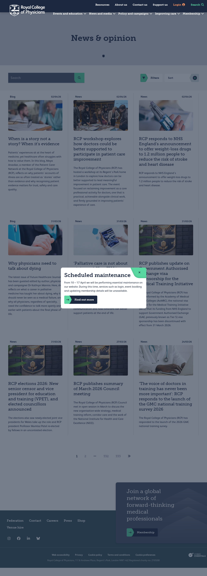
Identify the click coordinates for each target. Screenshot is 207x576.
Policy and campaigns (135, 13)
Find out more (79, 300)
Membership (193, 13)
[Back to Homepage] (25, 10)
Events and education (70, 13)
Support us (160, 4)
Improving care (167, 13)
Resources (102, 4)
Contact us (140, 4)
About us (121, 4)
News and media (102, 13)
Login (179, 4)
